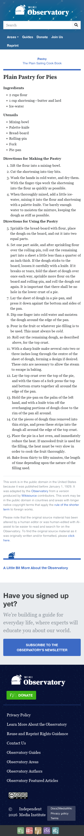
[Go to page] (76, 25)
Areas (11, 37)
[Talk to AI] (29, 830)
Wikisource (29, 495)
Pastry (42, 59)
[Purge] (55, 830)
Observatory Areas (23, 762)
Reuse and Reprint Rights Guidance (37, 733)
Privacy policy (60, 813)
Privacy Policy (19, 715)
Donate (42, 37)
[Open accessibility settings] (46, 830)
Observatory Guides (24, 752)
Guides (27, 37)
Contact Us (16, 743)
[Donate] (21, 695)
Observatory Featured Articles (32, 780)
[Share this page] (38, 830)
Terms (55, 818)
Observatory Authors (24, 771)
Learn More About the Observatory (37, 724)
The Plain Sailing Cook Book (42, 63)
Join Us (57, 37)
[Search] (37, 25)
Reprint (12, 45)
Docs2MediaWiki (61, 808)
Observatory (39, 491)
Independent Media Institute (32, 812)
